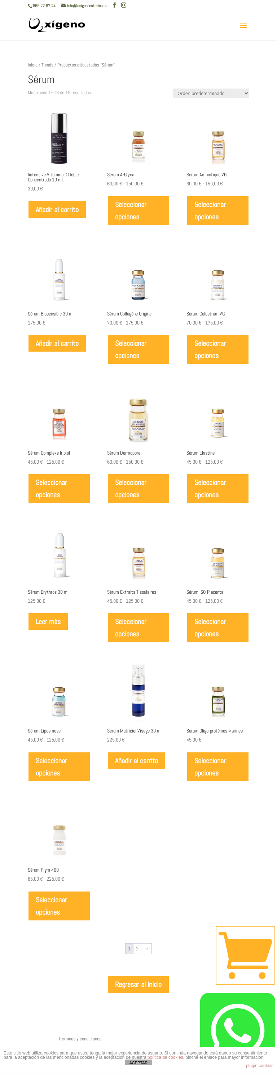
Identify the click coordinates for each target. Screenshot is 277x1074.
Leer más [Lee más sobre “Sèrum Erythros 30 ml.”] (48, 621)
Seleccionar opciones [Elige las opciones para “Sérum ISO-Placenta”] (210, 628)
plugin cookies (259, 1065)
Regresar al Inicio (138, 984)
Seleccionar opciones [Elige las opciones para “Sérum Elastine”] (210, 488)
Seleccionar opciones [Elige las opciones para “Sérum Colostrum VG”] (210, 349)
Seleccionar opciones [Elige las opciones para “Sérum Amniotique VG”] (210, 211)
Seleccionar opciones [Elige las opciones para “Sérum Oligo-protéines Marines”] (210, 767)
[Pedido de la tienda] (211, 93)
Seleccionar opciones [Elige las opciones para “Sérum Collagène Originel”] (130, 349)
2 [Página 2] (137, 948)
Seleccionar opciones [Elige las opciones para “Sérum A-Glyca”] (130, 211)
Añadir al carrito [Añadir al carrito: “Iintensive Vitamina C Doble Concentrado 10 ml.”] (57, 209)
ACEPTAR (138, 1063)
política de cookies (165, 1057)
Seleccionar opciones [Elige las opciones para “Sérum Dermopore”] (130, 488)
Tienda (47, 65)
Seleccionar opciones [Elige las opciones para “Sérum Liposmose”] (51, 767)
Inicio (33, 65)
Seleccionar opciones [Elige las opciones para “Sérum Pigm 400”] (51, 906)
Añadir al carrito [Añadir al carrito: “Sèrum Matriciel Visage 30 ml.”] (136, 760)
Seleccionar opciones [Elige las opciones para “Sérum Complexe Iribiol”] (51, 488)
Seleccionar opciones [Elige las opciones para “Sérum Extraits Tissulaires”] (130, 628)
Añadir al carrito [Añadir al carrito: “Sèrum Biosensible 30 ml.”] (57, 343)
